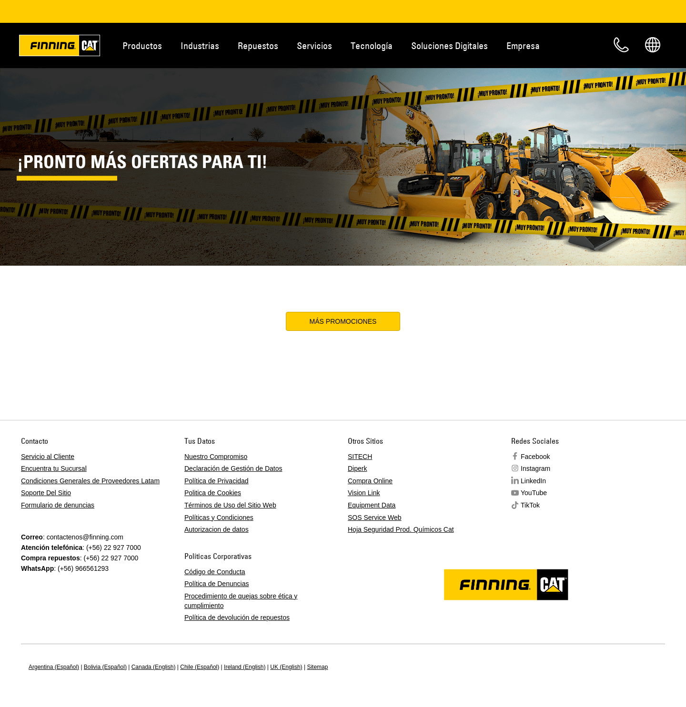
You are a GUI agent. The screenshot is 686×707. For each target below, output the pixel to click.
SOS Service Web (375, 517)
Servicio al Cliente (47, 456)
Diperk (357, 468)
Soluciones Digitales (449, 45)
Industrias (200, 45)
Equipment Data (371, 505)
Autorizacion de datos (216, 529)
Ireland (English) (244, 667)
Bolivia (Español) (105, 667)
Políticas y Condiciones (218, 517)
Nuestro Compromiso (215, 456)
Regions (652, 44)
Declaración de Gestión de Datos (233, 468)
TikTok (530, 505)
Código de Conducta (214, 572)
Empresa (523, 45)
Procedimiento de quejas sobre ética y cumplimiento (240, 600)
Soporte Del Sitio (46, 493)
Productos (142, 45)
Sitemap (317, 667)
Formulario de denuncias (57, 505)
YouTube (534, 493)
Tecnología (372, 45)
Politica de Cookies (212, 493)
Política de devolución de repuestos (237, 617)
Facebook (535, 456)
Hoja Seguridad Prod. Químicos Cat (401, 529)
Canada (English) (153, 667)
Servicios (314, 45)
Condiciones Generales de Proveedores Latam (90, 481)
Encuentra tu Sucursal (54, 468)
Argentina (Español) (54, 667)
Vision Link (364, 493)
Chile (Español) (199, 667)
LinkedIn (533, 481)
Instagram (535, 468)
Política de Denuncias (216, 584)
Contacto (621, 44)
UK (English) (286, 667)
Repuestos (258, 45)
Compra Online (370, 481)
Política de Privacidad (216, 481)
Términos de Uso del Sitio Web (230, 505)
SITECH (360, 456)
